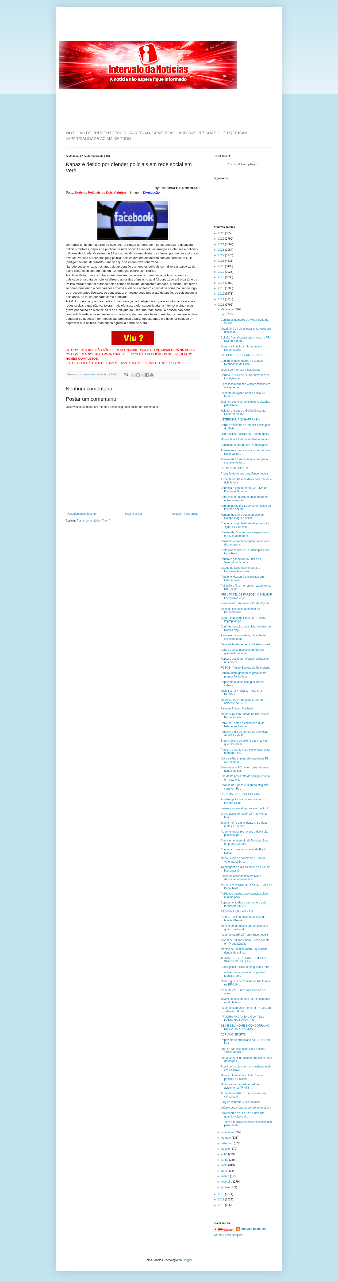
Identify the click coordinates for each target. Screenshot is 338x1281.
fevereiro (227, 1181)
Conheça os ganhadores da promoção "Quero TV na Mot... (245, 525)
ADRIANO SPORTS (233, 1034)
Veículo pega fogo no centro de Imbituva (246, 1107)
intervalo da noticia (93, 374)
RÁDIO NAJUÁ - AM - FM (237, 911)
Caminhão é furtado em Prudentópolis (244, 445)
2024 (221, 244)
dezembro (228, 309)
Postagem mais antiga (184, 513)
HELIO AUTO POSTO (234, 468)
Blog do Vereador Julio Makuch (240, 1102)
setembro (227, 1143)
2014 (221, 299)
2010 (221, 1205)
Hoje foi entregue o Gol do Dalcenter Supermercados (243, 412)
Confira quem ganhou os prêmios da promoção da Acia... (243, 674)
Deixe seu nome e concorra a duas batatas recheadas (242, 724)
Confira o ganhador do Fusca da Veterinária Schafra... (241, 560)
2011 (221, 1199)
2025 (221, 238)
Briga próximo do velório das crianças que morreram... (244, 742)
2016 (221, 288)
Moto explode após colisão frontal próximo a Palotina (242, 1077)
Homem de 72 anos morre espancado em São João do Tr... (244, 534)
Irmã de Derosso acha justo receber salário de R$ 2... (243, 1050)
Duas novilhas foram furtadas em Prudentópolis (241, 348)
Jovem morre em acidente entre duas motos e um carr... (244, 824)
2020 (221, 266)
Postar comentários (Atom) (93, 520)
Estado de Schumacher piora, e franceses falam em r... (240, 569)
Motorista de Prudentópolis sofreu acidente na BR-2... (242, 701)
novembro (228, 1132)
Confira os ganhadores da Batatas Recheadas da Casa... (242, 362)
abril (224, 1170)
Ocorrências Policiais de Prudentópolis (245, 434)
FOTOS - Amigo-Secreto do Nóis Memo (245, 667)
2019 (221, 271)
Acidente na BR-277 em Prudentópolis (245, 934)
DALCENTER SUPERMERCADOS (243, 355)
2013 (221, 304)
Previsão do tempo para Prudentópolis (245, 473)
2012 (221, 1194)
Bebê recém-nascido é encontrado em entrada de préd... (244, 498)
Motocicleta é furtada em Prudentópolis (245, 439)
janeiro (225, 1187)
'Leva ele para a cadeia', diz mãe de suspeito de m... (243, 637)
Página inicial (133, 513)
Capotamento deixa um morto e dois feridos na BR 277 (243, 904)
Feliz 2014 (227, 314)
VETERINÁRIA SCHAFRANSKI (240, 419)
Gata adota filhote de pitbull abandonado (246, 644)
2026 (221, 233)
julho (224, 1154)
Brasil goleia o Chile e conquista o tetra (245, 967)
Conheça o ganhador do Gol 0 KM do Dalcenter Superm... (244, 489)
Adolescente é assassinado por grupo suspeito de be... (244, 461)
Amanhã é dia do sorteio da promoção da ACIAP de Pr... (244, 733)
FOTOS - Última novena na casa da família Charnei (243, 918)
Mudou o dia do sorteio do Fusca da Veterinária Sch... (243, 860)
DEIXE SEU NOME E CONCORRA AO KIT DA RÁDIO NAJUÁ (245, 1027)
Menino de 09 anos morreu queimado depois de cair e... (244, 950)
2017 (221, 282)
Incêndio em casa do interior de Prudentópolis (240, 610)
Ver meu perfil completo (228, 1235)
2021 (221, 260)
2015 (221, 293)
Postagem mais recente (81, 513)
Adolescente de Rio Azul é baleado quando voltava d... (242, 1114)
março (225, 1176)
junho (225, 1159)
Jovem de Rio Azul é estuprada (240, 369)
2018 (221, 277)
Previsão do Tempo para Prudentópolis (245, 603)
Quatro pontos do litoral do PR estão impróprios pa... (243, 619)
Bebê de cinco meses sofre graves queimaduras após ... (242, 651)
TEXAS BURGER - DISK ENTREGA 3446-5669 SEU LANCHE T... (243, 959)
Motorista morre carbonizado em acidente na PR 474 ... (241, 1086)
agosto (225, 1148)
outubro (226, 1137)
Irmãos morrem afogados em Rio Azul (244, 808)
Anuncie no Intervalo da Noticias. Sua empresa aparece (244, 842)
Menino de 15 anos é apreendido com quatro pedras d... (244, 927)
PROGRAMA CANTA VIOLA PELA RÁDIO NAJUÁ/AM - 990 (242, 1018)
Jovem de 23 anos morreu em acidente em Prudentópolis (245, 941)
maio (224, 1165)
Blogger (187, 1260)
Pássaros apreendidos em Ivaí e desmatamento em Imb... (241, 877)
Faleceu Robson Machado (237, 708)
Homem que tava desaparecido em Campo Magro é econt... (243, 516)
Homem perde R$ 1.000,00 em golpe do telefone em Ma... (246, 507)
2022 (221, 255)
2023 (221, 249)
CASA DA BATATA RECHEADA (240, 794)
